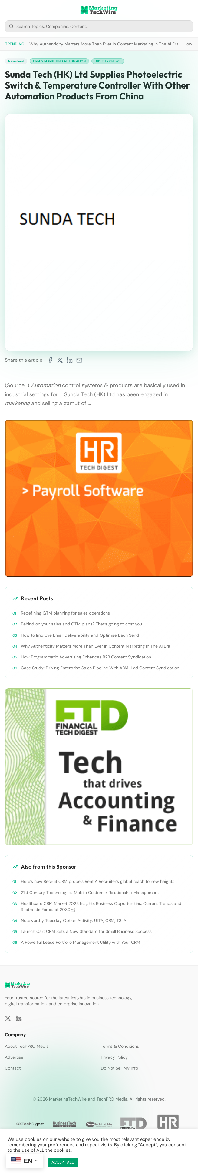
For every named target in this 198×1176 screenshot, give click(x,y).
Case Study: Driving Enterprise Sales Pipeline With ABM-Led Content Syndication (100, 668)
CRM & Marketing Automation (59, 61)
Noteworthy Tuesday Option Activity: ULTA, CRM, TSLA (73, 920)
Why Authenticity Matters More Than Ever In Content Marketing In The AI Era (104, 44)
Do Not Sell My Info (119, 1068)
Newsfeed (16, 61)
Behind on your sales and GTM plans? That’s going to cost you (81, 624)
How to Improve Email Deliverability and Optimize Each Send (80, 635)
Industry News (108, 61)
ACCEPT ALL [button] (62, 1162)
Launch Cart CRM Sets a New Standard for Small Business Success (86, 931)
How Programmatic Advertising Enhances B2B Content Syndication (86, 657)
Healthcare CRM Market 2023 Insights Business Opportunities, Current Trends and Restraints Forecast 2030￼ (101, 906)
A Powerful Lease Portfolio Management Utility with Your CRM (80, 942)
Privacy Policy (114, 1057)
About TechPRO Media (27, 1046)
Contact (13, 1068)
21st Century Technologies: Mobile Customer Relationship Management (90, 892)
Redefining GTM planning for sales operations (65, 613)
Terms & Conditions (120, 1046)
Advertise (14, 1057)
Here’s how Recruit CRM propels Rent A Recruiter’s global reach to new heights (97, 881)
